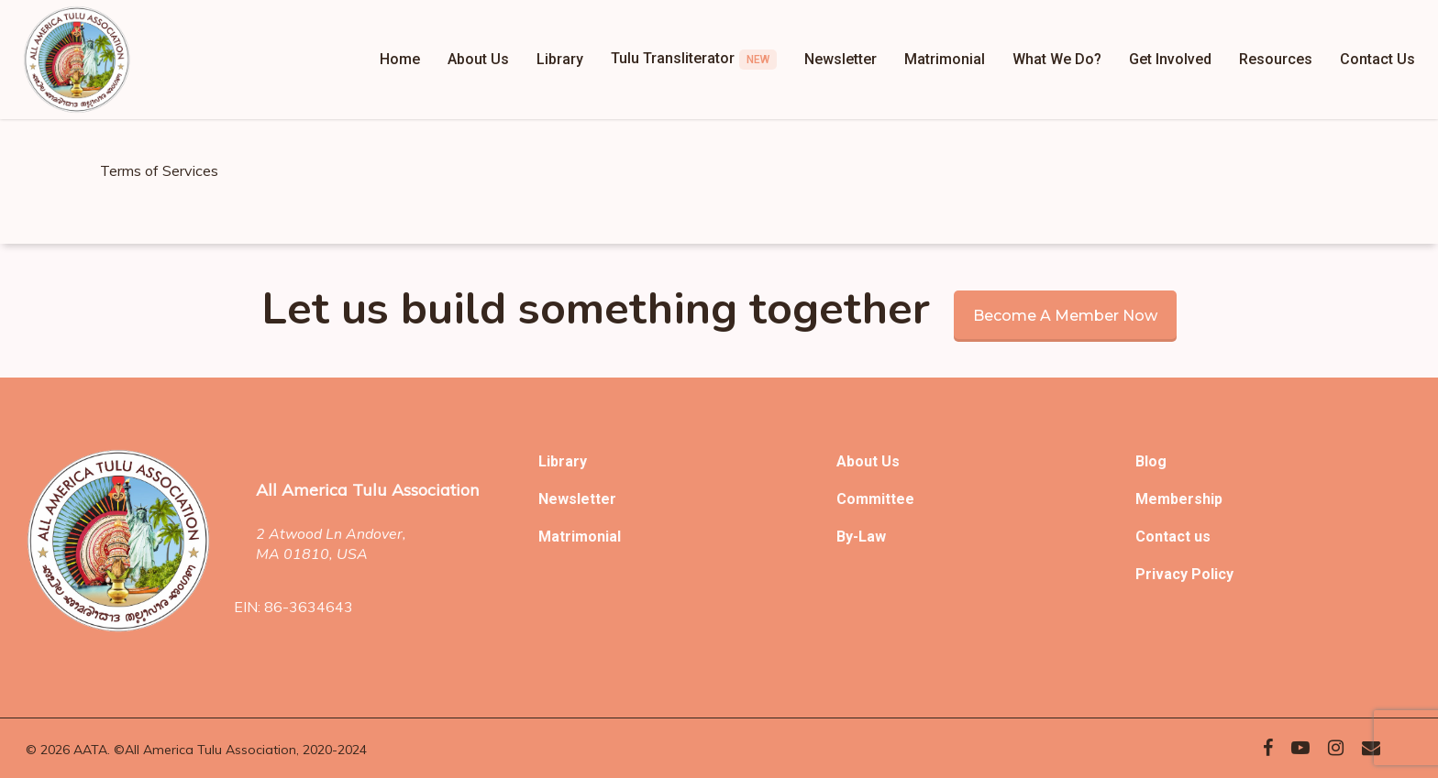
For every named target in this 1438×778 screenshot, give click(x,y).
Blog (1151, 461)
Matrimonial (579, 536)
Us (890, 461)
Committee (875, 499)
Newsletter (577, 499)
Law (872, 536)
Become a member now (1065, 315)
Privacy (1163, 574)
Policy (1212, 574)
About (858, 461)
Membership (1178, 499)
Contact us (1173, 536)
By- (847, 536)
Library (562, 461)
